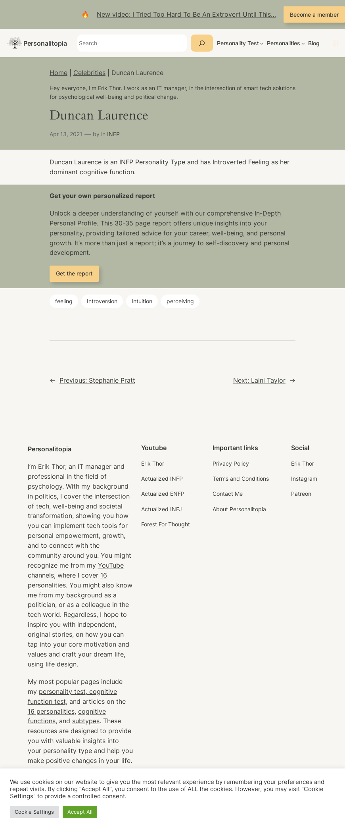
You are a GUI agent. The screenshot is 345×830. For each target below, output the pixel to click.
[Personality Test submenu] (262, 43)
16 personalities (51, 711)
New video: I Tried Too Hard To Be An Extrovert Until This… (186, 14)
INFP (113, 134)
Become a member (314, 14)
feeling (64, 301)
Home (58, 73)
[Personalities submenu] (303, 43)
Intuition (142, 301)
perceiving (180, 301)
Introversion (102, 301)
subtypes (86, 721)
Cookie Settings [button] (34, 812)
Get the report (74, 273)
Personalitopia (45, 43)
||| (336, 43)
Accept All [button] (79, 812)
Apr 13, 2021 (66, 134)
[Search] (202, 43)
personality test (62, 691)
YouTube (111, 565)
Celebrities (89, 73)
